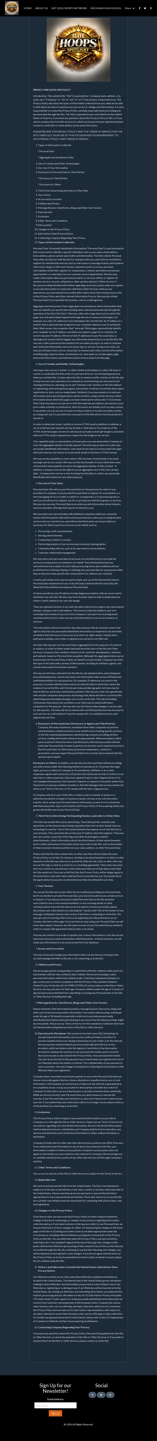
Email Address (55, 1399)
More (128, 8)
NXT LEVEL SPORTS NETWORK (69, 8)
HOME (28, 8)
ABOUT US (41, 8)
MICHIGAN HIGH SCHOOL (105, 8)
